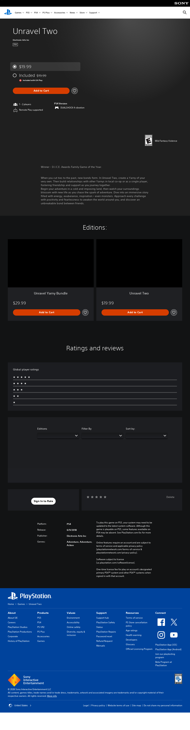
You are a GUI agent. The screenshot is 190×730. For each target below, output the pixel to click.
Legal (86, 705)
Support (93, 12)
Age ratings (131, 630)
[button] (43, 501)
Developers (131, 639)
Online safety (73, 627)
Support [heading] (101, 613)
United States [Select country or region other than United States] (20, 705)
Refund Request (104, 641)
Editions (42, 428)
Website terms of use (118, 705)
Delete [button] (170, 497)
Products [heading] (43, 613)
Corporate (13, 636)
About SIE (12, 617)
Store (82, 12)
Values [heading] (71, 613)
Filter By (86, 428)
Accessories (59, 12)
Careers (12, 622)
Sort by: (130, 428)
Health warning (133, 635)
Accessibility (73, 622)
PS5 (28, 12)
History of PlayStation (19, 641)
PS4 (36, 12)
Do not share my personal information (163, 705)
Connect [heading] (160, 613)
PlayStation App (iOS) (166, 644)
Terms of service (134, 617)
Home (11, 604)
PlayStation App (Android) (168, 649)
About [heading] (12, 613)
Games (18, 12)
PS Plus (46, 12)
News (72, 12)
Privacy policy (98, 705)
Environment (73, 617)
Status (99, 627)
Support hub (102, 617)
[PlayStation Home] (8, 13)
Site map (136, 705)
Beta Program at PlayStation (163, 663)
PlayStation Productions (20, 631)
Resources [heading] (132, 613)
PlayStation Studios (17, 627)
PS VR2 (40, 627)
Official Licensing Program (139, 649)
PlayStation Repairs (106, 631)
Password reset (104, 636)
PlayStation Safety (105, 622)
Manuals (100, 645)
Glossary (130, 644)
